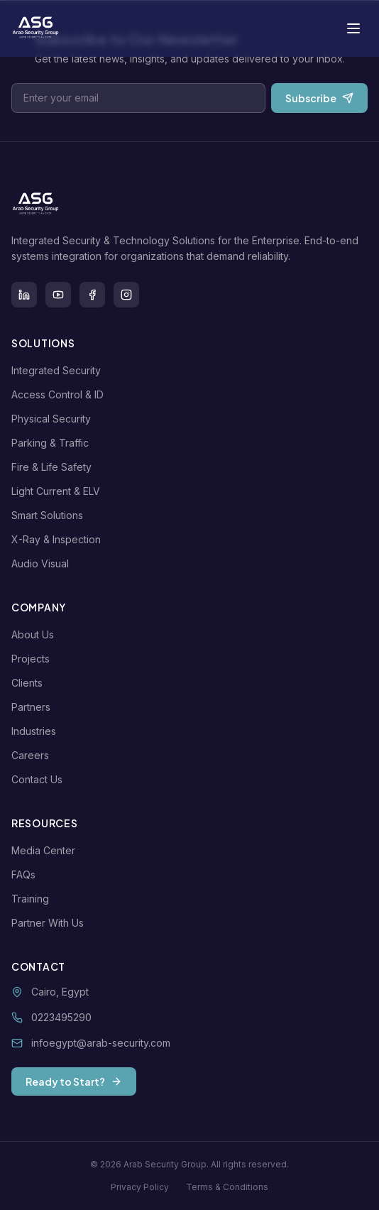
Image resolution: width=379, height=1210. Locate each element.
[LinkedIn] (24, 294)
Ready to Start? (74, 1081)
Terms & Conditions (227, 1187)
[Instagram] (126, 294)
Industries (36, 731)
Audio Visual (43, 563)
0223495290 (61, 1017)
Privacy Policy (140, 1187)
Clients (29, 683)
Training (33, 899)
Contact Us (39, 779)
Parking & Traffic (52, 443)
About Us (35, 634)
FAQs (26, 874)
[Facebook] (92, 294)
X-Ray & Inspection (58, 539)
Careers (33, 755)
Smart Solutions (50, 515)
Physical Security (54, 419)
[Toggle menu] (353, 28)
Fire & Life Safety (54, 467)
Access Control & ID (60, 394)
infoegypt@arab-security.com (100, 1043)
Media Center (46, 850)
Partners (33, 707)
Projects (33, 659)
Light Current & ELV (58, 491)
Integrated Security (58, 370)
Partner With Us (50, 923)
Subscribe (319, 98)
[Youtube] (58, 294)
